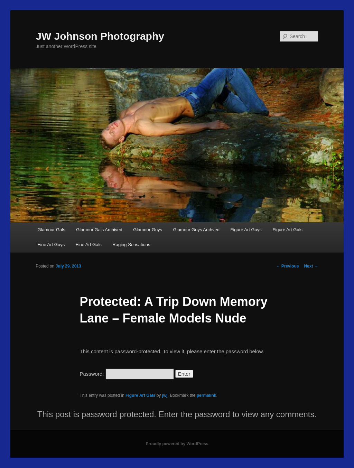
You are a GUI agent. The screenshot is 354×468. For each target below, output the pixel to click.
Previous (287, 266)
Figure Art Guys (246, 229)
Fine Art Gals (89, 244)
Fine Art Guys (51, 244)
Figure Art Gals (287, 229)
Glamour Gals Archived (99, 229)
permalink (206, 395)
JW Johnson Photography (100, 36)
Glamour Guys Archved (196, 229)
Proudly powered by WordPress (177, 443)
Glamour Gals (51, 229)
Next (311, 266)
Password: (127, 374)
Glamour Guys (147, 229)
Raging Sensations (131, 244)
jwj (165, 395)
